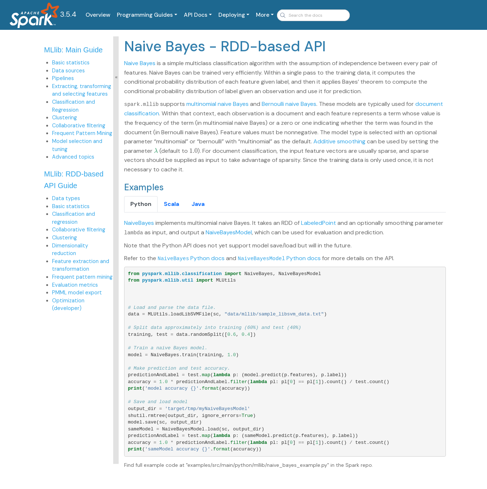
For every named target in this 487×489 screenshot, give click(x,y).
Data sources (68, 70)
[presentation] (156, 150)
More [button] (262, 15)
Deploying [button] (231, 15)
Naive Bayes (139, 63)
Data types (66, 198)
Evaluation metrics (75, 285)
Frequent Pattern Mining (82, 133)
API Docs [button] (195, 15)
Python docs (191, 258)
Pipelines (63, 78)
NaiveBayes (139, 223)
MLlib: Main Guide (73, 50)
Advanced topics (73, 157)
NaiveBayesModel (229, 232)
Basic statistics (71, 62)
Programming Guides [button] (145, 15)
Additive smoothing (339, 141)
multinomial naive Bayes (217, 104)
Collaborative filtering (78, 125)
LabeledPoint (318, 223)
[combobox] (313, 15)
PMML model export (77, 292)
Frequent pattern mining (82, 277)
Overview (98, 15)
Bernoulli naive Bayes (289, 104)
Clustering (64, 117)
